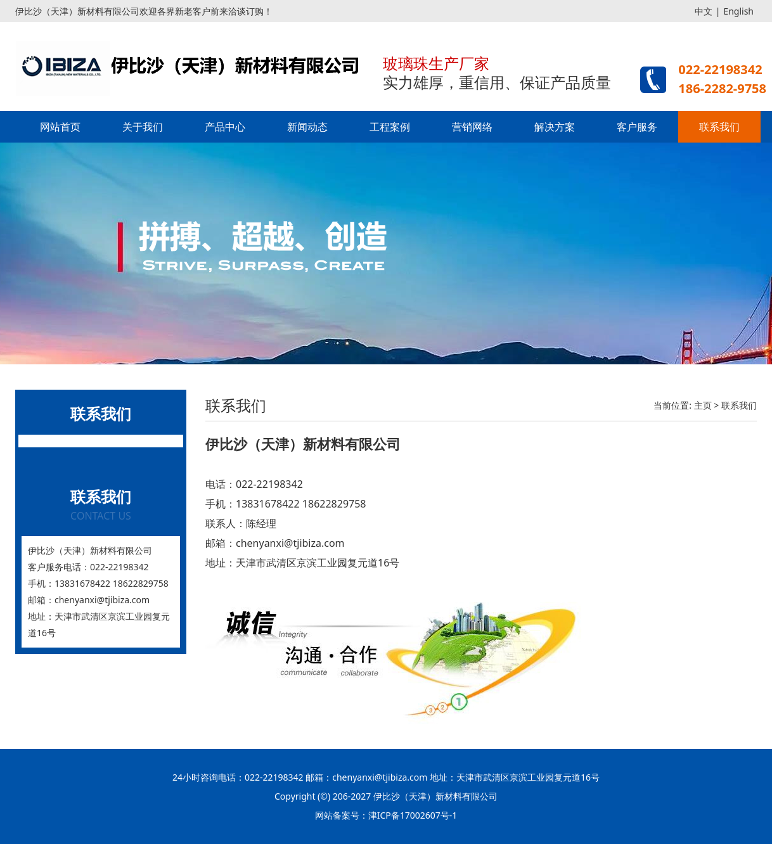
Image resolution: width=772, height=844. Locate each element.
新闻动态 (307, 127)
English (738, 11)
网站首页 (60, 127)
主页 (703, 405)
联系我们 (719, 127)
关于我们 (142, 127)
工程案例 (390, 127)
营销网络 (472, 127)
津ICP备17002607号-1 (413, 815)
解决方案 (554, 127)
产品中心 (225, 127)
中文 (703, 11)
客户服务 (637, 127)
